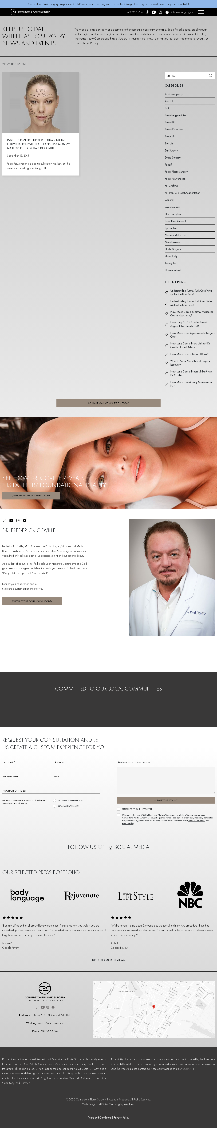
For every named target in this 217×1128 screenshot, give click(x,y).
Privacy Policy (128, 823)
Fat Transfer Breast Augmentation (182, 193)
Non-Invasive (172, 242)
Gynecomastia (172, 207)
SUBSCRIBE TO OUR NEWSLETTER (137, 809)
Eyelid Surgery (173, 157)
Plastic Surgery (173, 249)
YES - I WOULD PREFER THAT (70, 800)
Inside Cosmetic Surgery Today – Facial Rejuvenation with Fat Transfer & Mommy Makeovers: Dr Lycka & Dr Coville (38, 144)
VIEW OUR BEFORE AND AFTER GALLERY (31, 495)
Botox (168, 108)
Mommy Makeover (175, 235)
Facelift (168, 164)
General (169, 200)
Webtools (129, 1104)
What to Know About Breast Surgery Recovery (190, 362)
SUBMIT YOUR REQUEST (166, 800)
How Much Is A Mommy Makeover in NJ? (191, 384)
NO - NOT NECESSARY (68, 806)
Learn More (155, 4)
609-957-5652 (135, 12)
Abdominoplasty (174, 94)
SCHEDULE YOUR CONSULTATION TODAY (108, 403)
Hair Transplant (173, 214)
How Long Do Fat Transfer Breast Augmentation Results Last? (188, 324)
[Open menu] (201, 12)
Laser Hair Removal (175, 221)
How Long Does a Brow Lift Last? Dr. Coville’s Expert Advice (190, 345)
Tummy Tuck (171, 263)
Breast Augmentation (176, 115)
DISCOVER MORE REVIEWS (108, 960)
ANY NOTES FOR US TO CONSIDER (134, 762)
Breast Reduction (174, 129)
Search (210, 75)
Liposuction (171, 228)
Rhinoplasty (171, 256)
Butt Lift (169, 143)
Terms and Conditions (99, 1117)
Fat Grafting (171, 186)
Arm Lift (169, 101)
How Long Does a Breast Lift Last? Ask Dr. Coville (191, 373)
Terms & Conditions (196, 820)
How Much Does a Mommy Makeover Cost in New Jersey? (191, 313)
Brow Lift (169, 136)
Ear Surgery (171, 150)
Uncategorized (173, 270)
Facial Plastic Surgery (176, 171)
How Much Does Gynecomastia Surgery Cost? (192, 334)
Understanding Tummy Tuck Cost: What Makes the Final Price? (191, 292)
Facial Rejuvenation (175, 178)
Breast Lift (170, 122)
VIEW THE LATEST (14, 63)
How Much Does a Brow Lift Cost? (189, 354)
